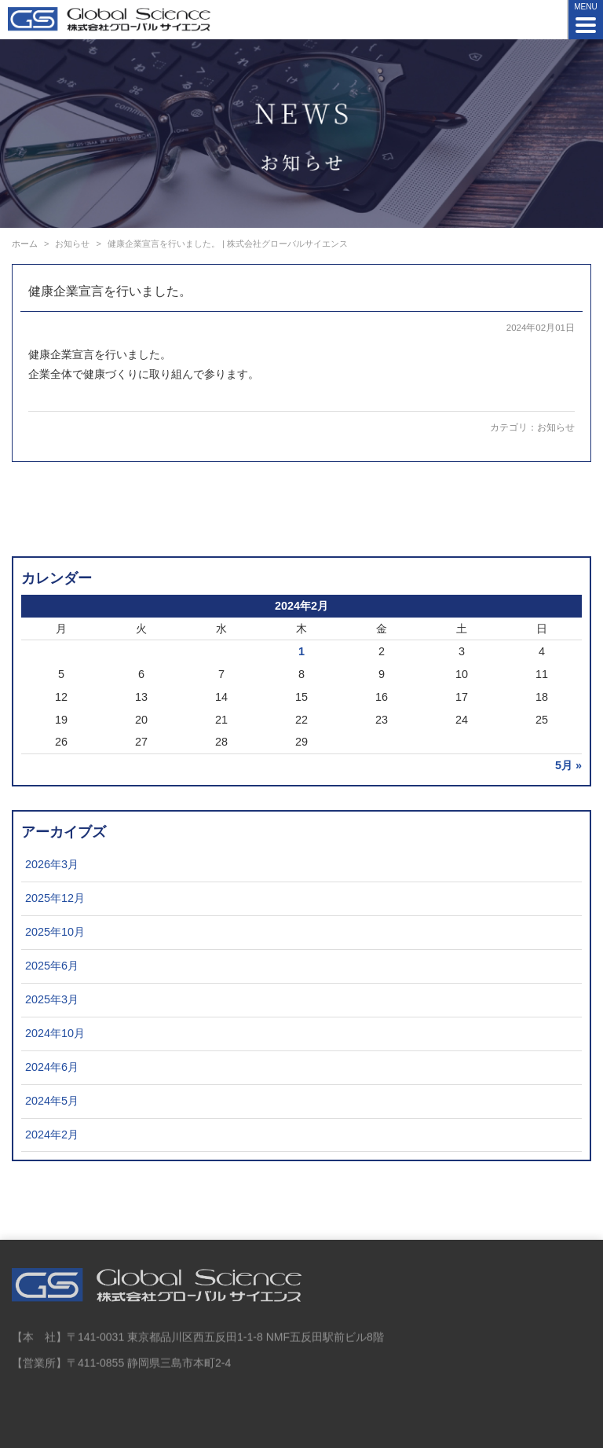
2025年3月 (52, 999)
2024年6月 (52, 1067)
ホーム (25, 243)
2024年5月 (52, 1100)
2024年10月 (55, 1033)
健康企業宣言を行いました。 (110, 291)
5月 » (568, 765)
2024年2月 (52, 1134)
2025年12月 (55, 898)
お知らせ (556, 427)
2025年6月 (52, 965)
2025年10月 (55, 932)
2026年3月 (52, 864)
